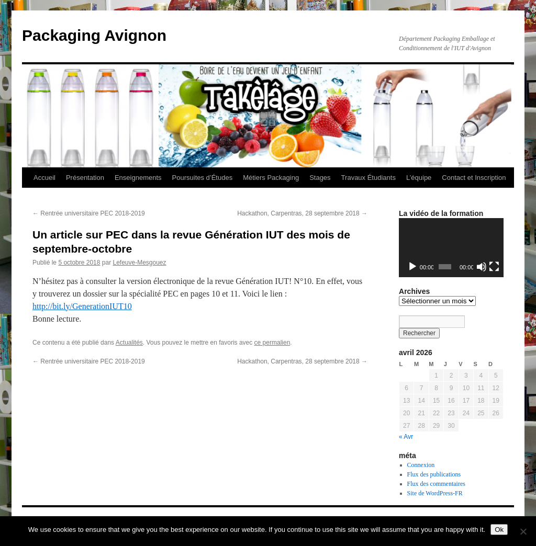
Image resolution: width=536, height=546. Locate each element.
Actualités (129, 342)
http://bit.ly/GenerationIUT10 (82, 306)
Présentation (85, 177)
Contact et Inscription (474, 177)
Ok (499, 529)
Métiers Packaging (271, 177)
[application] (451, 247)
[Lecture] (412, 266)
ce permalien (272, 342)
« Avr (406, 436)
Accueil (44, 177)
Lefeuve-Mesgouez (139, 262)
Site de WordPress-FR (435, 493)
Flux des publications (434, 474)
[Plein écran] (494, 266)
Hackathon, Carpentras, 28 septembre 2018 (302, 213)
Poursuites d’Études (202, 177)
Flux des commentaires (436, 483)
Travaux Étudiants (368, 177)
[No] (523, 531)
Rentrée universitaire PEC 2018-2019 (88, 213)
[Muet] (481, 266)
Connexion (421, 465)
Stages (319, 177)
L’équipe (418, 177)
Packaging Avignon (94, 35)
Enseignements (138, 177)
